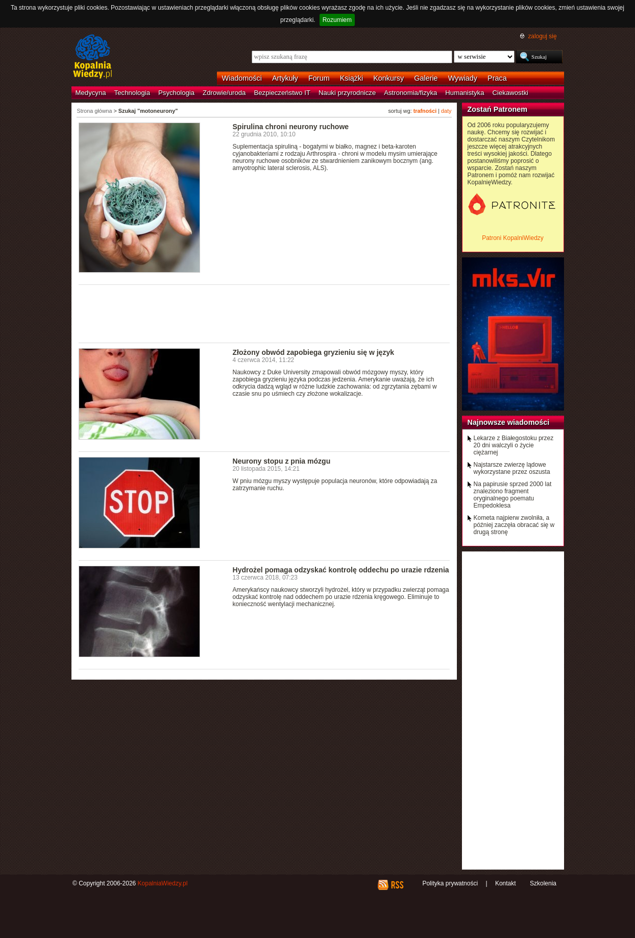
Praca (497, 78)
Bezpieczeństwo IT (282, 93)
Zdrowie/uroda (224, 93)
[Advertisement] (264, 313)
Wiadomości (242, 78)
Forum (319, 78)
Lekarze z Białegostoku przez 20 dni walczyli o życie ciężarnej (514, 445)
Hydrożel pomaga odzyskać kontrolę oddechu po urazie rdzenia (341, 570)
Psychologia (176, 93)
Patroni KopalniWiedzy (513, 238)
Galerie (425, 78)
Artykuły (285, 78)
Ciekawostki (510, 93)
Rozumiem (337, 19)
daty (446, 111)
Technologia (132, 93)
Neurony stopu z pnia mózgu (282, 461)
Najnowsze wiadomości (509, 422)
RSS (397, 885)
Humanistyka (464, 93)
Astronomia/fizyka (410, 93)
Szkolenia (543, 883)
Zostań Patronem (498, 109)
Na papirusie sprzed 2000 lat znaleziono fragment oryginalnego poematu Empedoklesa (513, 494)
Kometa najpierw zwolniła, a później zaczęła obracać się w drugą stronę (514, 525)
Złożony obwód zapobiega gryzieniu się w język (314, 352)
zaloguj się (542, 36)
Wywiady (462, 78)
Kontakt (505, 883)
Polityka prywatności (450, 883)
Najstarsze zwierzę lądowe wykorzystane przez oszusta (512, 468)
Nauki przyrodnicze (347, 93)
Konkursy (388, 78)
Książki (351, 78)
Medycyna (91, 93)
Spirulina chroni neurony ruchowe (291, 127)
